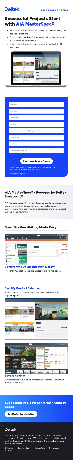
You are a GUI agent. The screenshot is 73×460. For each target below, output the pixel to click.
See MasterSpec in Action (21, 414)
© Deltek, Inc (10, 448)
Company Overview (25, 448)
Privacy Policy (35, 169)
